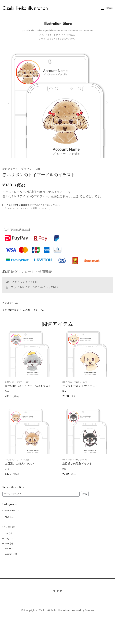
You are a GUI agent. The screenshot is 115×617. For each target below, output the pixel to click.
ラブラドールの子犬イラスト (80, 384)
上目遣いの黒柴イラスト (77, 462)
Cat (6, 533)
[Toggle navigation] (107, 8)
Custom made (8, 510)
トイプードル (37, 310)
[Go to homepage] (25, 8)
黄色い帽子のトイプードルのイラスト (28, 384)
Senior (8, 548)
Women (8, 553)
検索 (84, 493)
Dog (16, 302)
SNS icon (9, 517)
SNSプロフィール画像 (19, 310)
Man (7, 543)
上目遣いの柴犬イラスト (20, 462)
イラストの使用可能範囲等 (17, 205)
